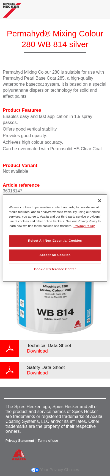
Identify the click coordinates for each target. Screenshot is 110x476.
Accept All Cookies (55, 254)
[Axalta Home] (12, 12)
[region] (55, 238)
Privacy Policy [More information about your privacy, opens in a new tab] (84, 225)
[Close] (100, 201)
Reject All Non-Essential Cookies (55, 240)
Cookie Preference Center (55, 269)
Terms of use (48, 441)
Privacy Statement (20, 441)
